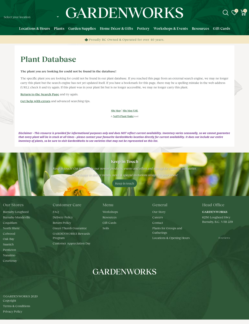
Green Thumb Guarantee (70, 228)
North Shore (11, 228)
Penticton (9, 249)
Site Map (116, 110)
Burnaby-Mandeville (16, 217)
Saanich (8, 244)
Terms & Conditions (16, 306)
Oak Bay (8, 239)
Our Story (159, 211)
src (226, 13)
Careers (157, 217)
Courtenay (10, 260)
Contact (157, 222)
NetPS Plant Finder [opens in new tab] (123, 116)
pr (136, 283)
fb (113, 283)
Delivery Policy (63, 217)
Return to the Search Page (39, 94)
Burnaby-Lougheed (16, 211)
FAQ (56, 211)
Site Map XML (130, 110)
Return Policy (62, 222)
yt (128, 283)
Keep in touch (124, 183)
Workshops (110, 211)
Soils (106, 228)
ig (121, 283)
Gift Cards (109, 222)
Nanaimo (9, 255)
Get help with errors (35, 101)
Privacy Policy (12, 311)
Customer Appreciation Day (71, 243)
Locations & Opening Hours (171, 238)
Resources (110, 217)
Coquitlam (10, 222)
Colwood (9, 233)
